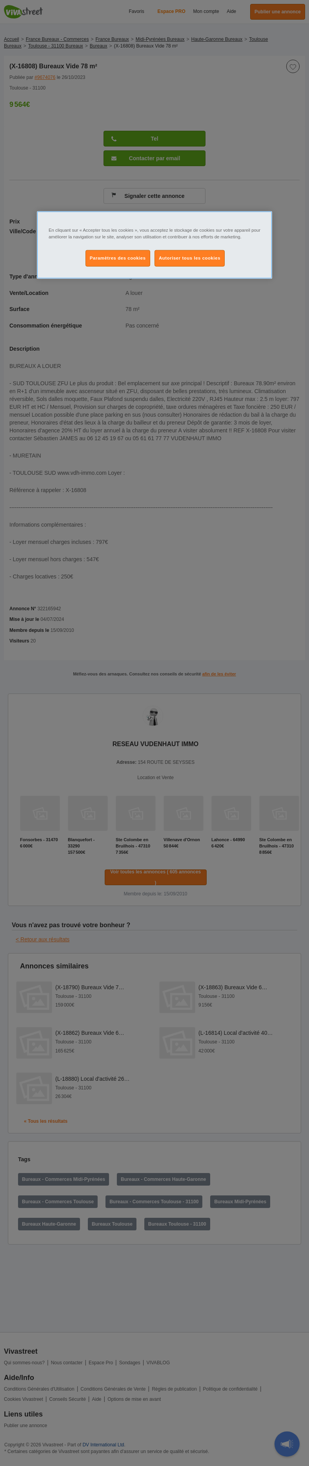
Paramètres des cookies (118, 258)
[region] (154, 245)
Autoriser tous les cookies (189, 258)
